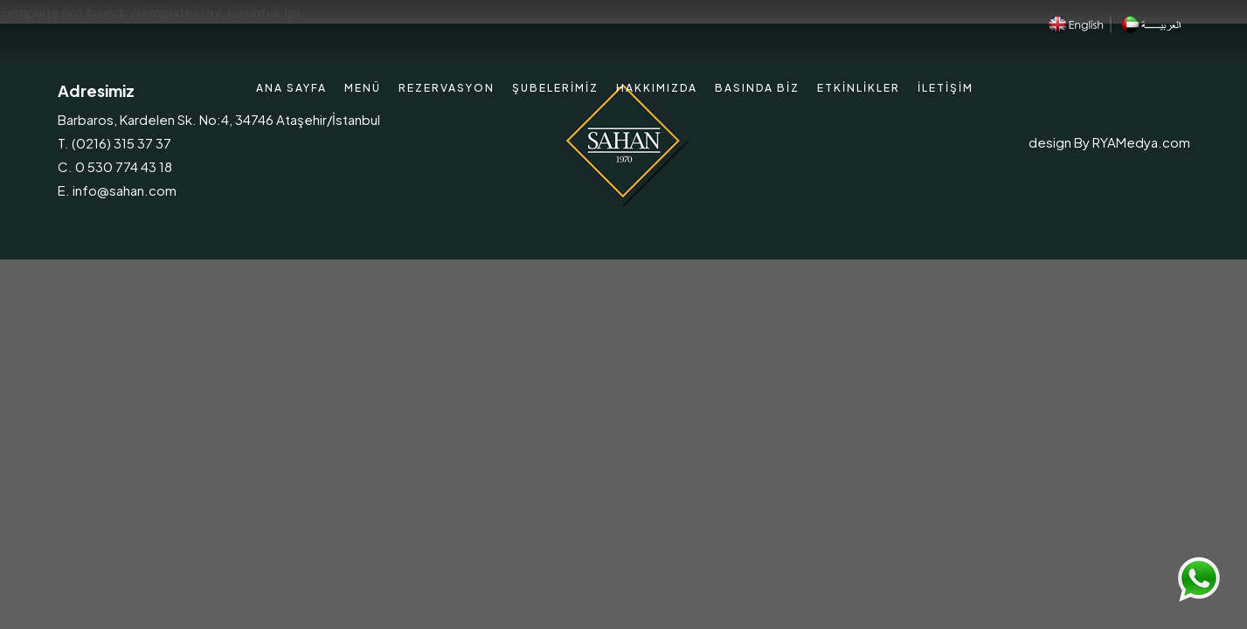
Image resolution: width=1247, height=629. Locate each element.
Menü (362, 87)
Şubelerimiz (555, 87)
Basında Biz (757, 87)
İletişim (945, 87)
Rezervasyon (446, 87)
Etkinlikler (858, 87)
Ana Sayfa (291, 87)
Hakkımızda (656, 87)
